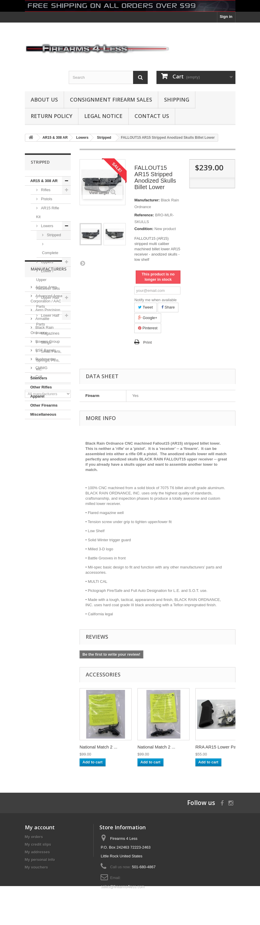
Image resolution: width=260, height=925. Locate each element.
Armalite (42, 484)
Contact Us (152, 115)
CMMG (41, 533)
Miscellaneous (43, 414)
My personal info (40, 859)
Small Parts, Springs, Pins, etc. (49, 360)
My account (40, 827)
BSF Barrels (45, 515)
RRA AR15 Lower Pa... (217, 746)
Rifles (45, 190)
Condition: (143, 229)
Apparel (37, 396)
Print (147, 342)
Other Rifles (41, 387)
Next (82, 263)
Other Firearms (44, 405)
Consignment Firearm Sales (111, 99)
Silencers (38, 378)
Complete (50, 253)
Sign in (226, 16)
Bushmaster (45, 524)
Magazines (49, 333)
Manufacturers (48, 436)
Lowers (47, 226)
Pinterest (147, 328)
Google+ (147, 318)
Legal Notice (103, 115)
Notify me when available (155, 300)
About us (44, 99)
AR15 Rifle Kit (47, 212)
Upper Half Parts (47, 302)
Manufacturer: (147, 200)
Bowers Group (47, 507)
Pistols (46, 199)
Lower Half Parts (47, 319)
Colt (38, 542)
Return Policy (51, 115)
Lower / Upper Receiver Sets (48, 280)
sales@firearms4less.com (122, 886)
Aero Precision (47, 475)
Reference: (144, 215)
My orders (34, 837)
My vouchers (36, 867)
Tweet (145, 307)
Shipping (176, 99)
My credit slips (38, 844)
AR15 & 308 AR (44, 181)
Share (168, 307)
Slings (45, 342)
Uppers (47, 262)
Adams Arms (46, 452)
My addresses (37, 852)
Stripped (53, 235)
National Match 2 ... (98, 746)
